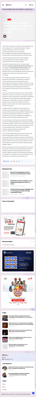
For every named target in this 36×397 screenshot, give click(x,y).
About (3, 387)
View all (32, 168)
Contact (4, 389)
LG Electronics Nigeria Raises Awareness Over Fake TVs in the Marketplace (20, 338)
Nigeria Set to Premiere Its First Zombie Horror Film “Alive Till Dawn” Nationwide (20, 331)
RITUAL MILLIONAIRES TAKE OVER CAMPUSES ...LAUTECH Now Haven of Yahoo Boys (18, 374)
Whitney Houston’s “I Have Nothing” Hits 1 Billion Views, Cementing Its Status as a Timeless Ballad (21, 323)
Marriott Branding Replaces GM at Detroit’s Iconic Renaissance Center (20, 173)
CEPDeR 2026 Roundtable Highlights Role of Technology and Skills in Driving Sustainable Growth (21, 191)
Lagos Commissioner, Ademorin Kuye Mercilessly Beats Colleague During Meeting (20, 367)
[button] (21, 161)
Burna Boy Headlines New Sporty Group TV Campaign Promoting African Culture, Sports (20, 316)
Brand (9, 19)
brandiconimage (26, 394)
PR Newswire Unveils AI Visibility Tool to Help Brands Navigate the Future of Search (21, 182)
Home (4, 19)
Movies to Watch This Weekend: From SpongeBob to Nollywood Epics (18, 345)
